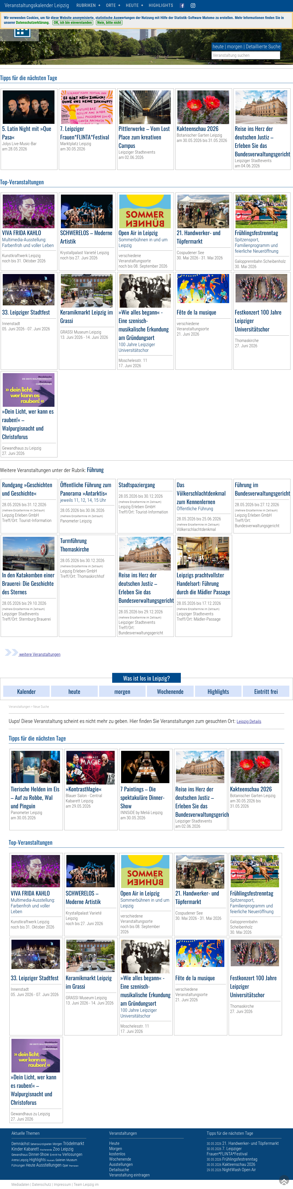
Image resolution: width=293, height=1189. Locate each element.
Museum (71, 1160)
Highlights (161, 5)
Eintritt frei (55, 1154)
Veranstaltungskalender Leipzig (37, 5)
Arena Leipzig (19, 1160)
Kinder (17, 1149)
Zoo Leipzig (63, 1149)
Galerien (60, 1160)
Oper (65, 1165)
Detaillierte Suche (263, 46)
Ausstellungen (49, 1165)
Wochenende (46, 1149)
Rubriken (86, 5)
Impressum (62, 1184)
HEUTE (132, 5)
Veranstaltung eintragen (129, 1175)
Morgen (57, 1144)
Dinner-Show (39, 1154)
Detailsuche (119, 1169)
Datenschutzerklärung (32, 22)
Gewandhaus (19, 1154)
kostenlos (117, 1153)
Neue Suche (41, 707)
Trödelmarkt (73, 1143)
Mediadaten (20, 1184)
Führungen (18, 1165)
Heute (30, 1165)
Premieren (74, 1166)
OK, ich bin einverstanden (73, 22)
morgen (234, 46)
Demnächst (20, 1143)
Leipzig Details (249, 721)
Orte (111, 5)
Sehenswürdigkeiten (41, 1144)
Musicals (50, 1160)
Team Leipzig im (86, 1184)
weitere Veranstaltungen (32, 654)
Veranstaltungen (19, 707)
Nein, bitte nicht (109, 22)
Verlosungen (72, 1154)
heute (218, 46)
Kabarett (31, 1149)
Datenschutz (41, 1184)
